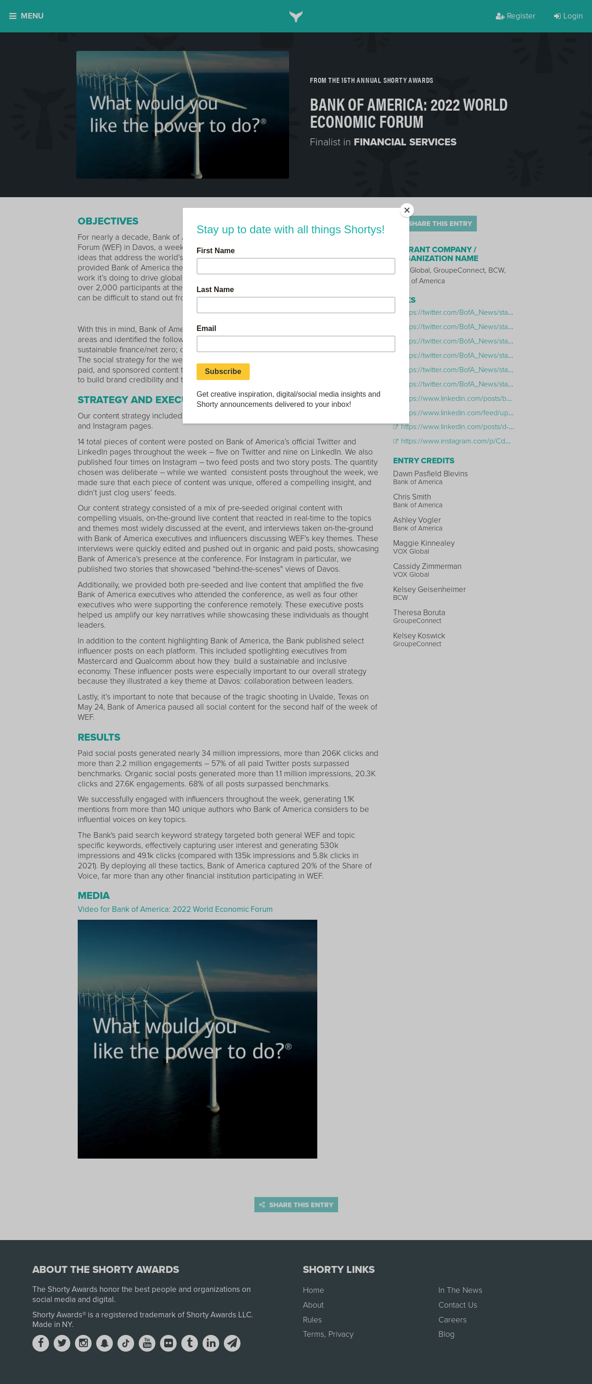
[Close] (407, 210)
